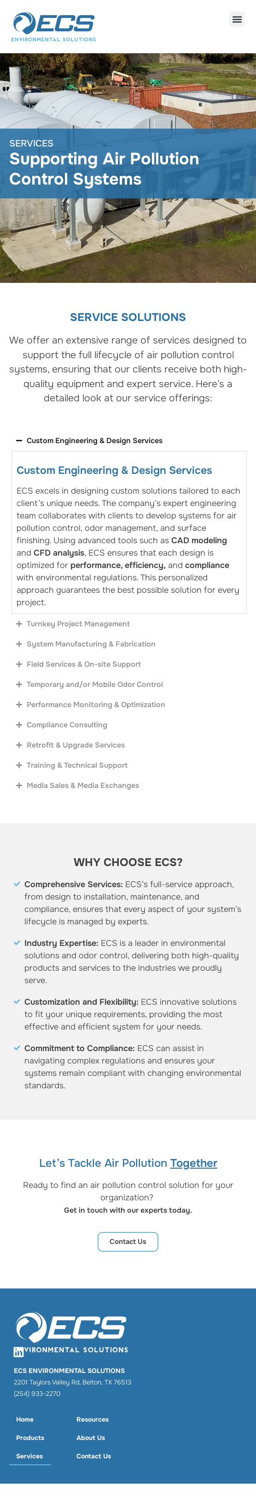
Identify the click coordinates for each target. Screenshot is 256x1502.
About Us (90, 1438)
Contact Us (93, 1456)
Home (25, 1419)
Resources (92, 1419)
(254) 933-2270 (37, 1393)
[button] (236, 19)
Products (30, 1438)
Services (29, 1456)
